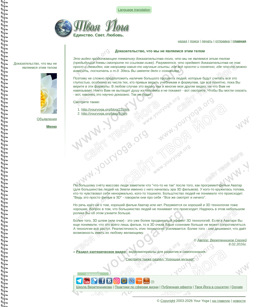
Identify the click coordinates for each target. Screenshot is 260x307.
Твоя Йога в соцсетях (212, 287)
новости (239, 301)
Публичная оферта (176, 287)
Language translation (134, 10)
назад (182, 41)
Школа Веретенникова (94, 287)
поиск (194, 41)
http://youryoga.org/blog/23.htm (105, 109)
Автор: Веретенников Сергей (222, 240)
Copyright (167, 301)
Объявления (47, 119)
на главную (221, 301)
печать (207, 41)
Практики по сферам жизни (137, 287)
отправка (222, 41)
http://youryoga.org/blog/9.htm (104, 114)
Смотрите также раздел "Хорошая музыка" (160, 259)
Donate (237, 287)
